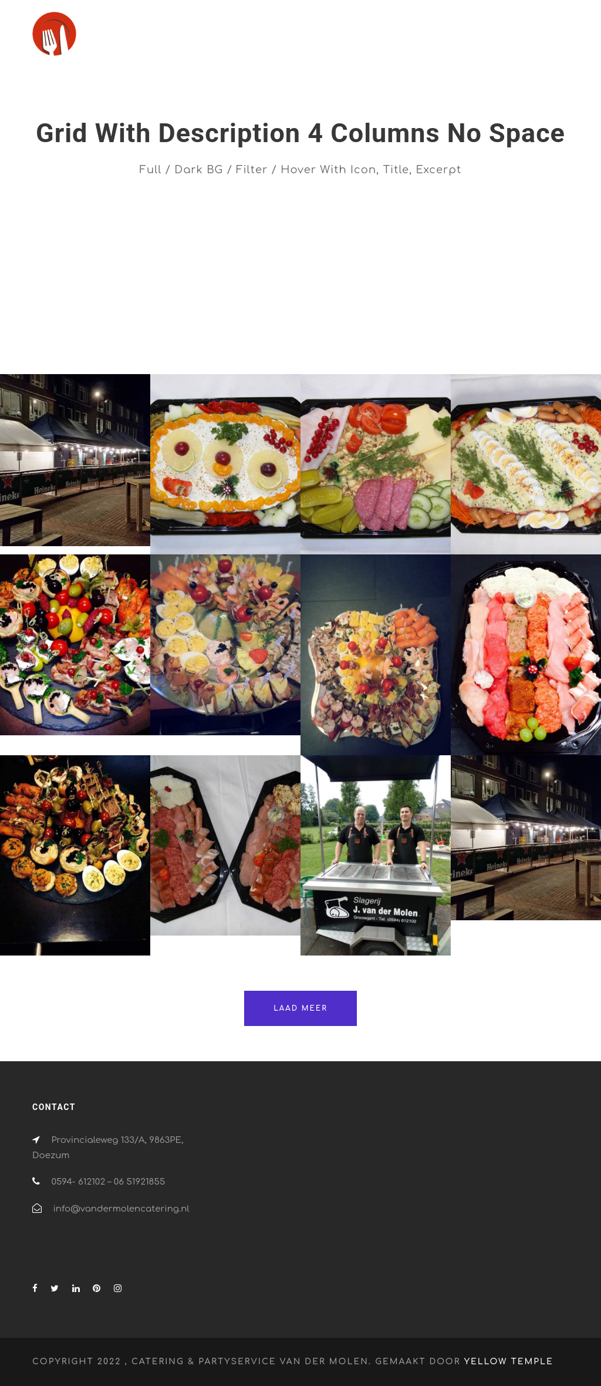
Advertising (102, 323)
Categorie (329, 323)
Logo (447, 323)
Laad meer (300, 1008)
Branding (258, 323)
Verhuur (467, 39)
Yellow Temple (508, 1361)
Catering (318, 39)
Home (265, 39)
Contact (524, 39)
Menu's (500, 323)
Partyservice (400, 39)
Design (395, 323)
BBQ (202, 323)
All (41, 323)
